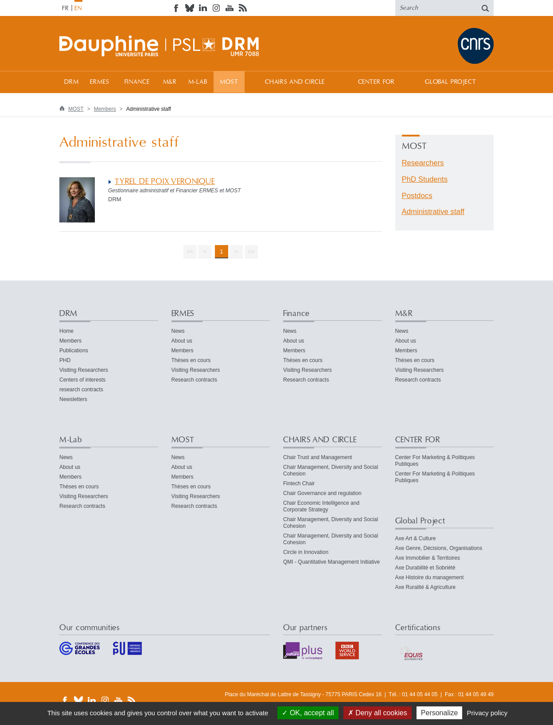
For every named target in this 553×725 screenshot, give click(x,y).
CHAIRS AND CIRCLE (295, 82)
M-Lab (197, 82)
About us (181, 341)
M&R (170, 82)
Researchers (423, 163)
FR (65, 8)
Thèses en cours (191, 360)
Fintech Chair (299, 483)
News (178, 331)
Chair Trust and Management (317, 457)
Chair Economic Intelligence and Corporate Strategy (321, 506)
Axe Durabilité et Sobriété (425, 568)
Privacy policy (487, 713)
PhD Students (425, 179)
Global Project (450, 82)
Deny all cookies (377, 713)
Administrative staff (433, 211)
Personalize (439, 713)
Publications (73, 350)
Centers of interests (82, 380)
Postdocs (417, 195)
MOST (229, 82)
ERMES (99, 82)
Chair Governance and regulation (322, 493)
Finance (137, 82)
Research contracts (194, 380)
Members (105, 109)
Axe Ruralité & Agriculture (425, 587)
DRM (71, 82)
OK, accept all (308, 713)
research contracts (81, 389)
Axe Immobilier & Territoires (427, 558)
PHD (64, 360)
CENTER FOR (376, 82)
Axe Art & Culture (415, 538)
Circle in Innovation (305, 552)
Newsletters (73, 399)
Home (66, 331)
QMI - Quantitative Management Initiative (331, 562)
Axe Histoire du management (429, 577)
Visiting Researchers (83, 370)
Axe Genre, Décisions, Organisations (439, 548)
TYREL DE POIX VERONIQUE (165, 181)
